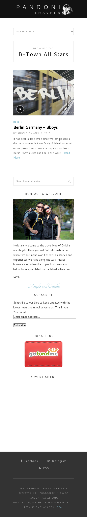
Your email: (20, 312)
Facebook (29, 461)
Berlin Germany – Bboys (35, 127)
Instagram (57, 461)
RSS (44, 468)
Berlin (17, 122)
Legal (59, 507)
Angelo (23, 133)
